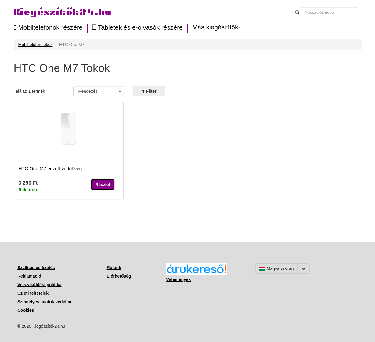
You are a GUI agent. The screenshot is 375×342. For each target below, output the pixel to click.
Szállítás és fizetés (36, 267)
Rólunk (114, 267)
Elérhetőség (119, 276)
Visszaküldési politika (39, 284)
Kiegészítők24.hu (62, 12)
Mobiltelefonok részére (48, 27)
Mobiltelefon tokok (35, 44)
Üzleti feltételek (33, 293)
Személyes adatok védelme (45, 301)
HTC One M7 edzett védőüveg (50, 168)
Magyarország (276, 268)
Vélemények (178, 279)
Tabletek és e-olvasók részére (137, 27)
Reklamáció (29, 276)
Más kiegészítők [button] (216, 27)
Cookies (25, 310)
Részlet (102, 184)
